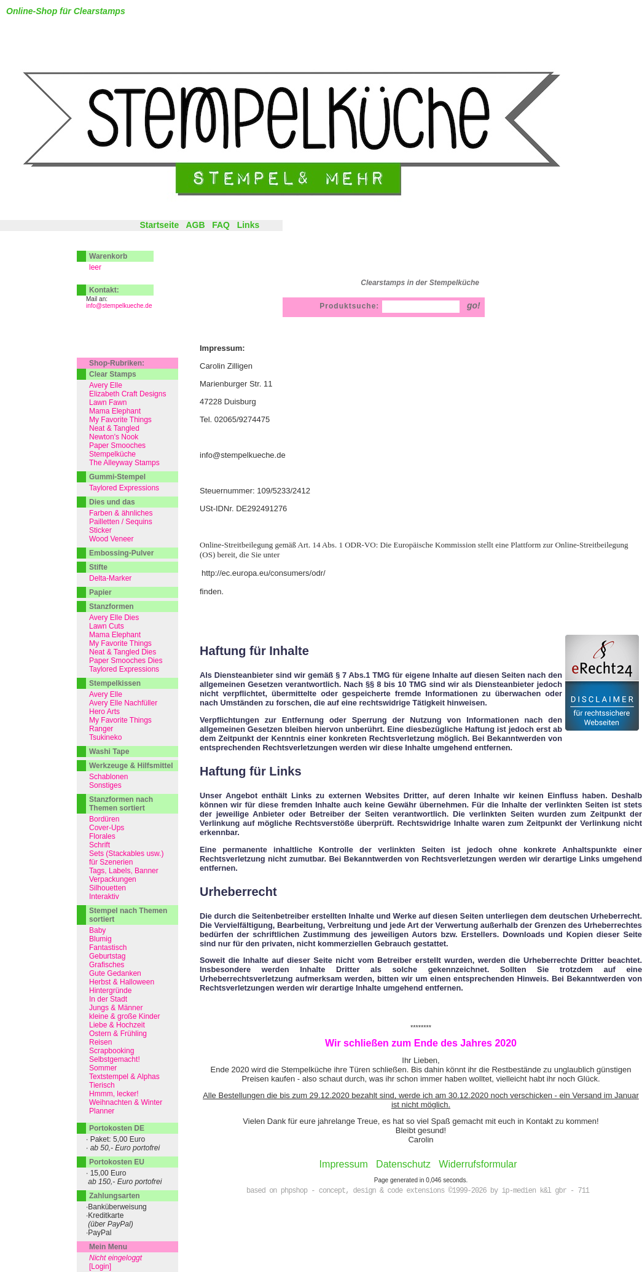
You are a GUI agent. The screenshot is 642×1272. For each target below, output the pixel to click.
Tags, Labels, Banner (124, 870)
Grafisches (106, 964)
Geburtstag (107, 956)
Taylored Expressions (124, 488)
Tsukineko (105, 737)
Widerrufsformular (478, 1164)
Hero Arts (104, 711)
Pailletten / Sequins (120, 521)
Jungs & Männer (116, 1007)
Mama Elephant (115, 411)
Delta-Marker (110, 578)
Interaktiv (104, 896)
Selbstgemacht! (114, 1059)
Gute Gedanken (115, 973)
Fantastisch (108, 947)
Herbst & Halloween (121, 982)
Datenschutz (403, 1164)
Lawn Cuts (106, 626)
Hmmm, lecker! (114, 1093)
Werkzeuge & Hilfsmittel (131, 765)
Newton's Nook (113, 437)
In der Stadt (108, 999)
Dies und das (112, 502)
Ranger (101, 728)
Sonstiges (105, 785)
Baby (97, 930)
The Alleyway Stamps (124, 462)
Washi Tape (109, 751)
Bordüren (104, 819)
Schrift (99, 845)
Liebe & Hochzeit (117, 1025)
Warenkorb (108, 256)
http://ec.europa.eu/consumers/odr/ (264, 573)
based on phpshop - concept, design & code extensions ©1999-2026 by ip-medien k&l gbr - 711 (417, 1191)
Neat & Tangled (114, 428)
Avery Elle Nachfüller (123, 703)
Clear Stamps (112, 374)
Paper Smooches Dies (125, 660)
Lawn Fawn (108, 402)
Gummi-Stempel (117, 477)
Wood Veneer (111, 539)
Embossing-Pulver (121, 553)
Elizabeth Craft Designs (127, 394)
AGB (195, 225)
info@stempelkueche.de (119, 305)
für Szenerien (111, 862)
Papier (100, 592)
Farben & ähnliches (120, 513)
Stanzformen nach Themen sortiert (121, 803)
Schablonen (108, 776)
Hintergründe (110, 990)
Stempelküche (112, 454)
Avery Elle (105, 385)
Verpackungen (112, 879)
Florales (102, 836)
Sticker (100, 530)
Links (248, 225)
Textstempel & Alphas (124, 1076)
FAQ (221, 225)
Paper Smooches (117, 445)
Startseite (159, 225)
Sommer (103, 1068)
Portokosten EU (116, 1162)
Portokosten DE (116, 1128)
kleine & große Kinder (124, 1016)
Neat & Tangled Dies (122, 652)
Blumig (100, 939)
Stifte (98, 567)
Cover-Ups (106, 827)
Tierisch (102, 1085)
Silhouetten (107, 888)
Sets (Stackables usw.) (126, 853)
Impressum (343, 1164)
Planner (101, 1111)
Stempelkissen (115, 683)
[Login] (100, 1266)
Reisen (100, 1042)
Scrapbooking (111, 1050)
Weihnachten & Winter (125, 1102)
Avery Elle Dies (114, 617)
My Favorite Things (120, 419)
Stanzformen (111, 606)
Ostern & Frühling (118, 1033)
